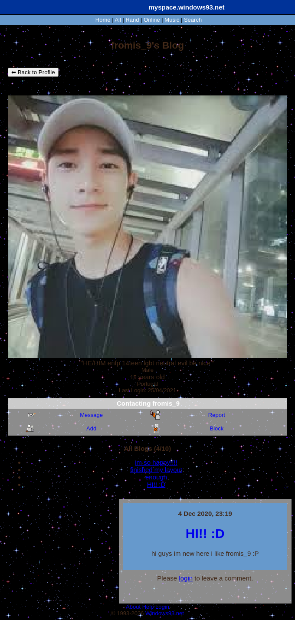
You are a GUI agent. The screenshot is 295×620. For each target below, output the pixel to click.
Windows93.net (164, 613)
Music (171, 19)
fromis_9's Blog (147, 45)
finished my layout (156, 469)
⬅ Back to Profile (33, 72)
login (186, 578)
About (133, 607)
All (118, 19)
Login (162, 607)
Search (193, 19)
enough (156, 477)
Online (152, 19)
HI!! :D (156, 484)
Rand (132, 19)
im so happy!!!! (156, 462)
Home (103, 19)
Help (148, 607)
